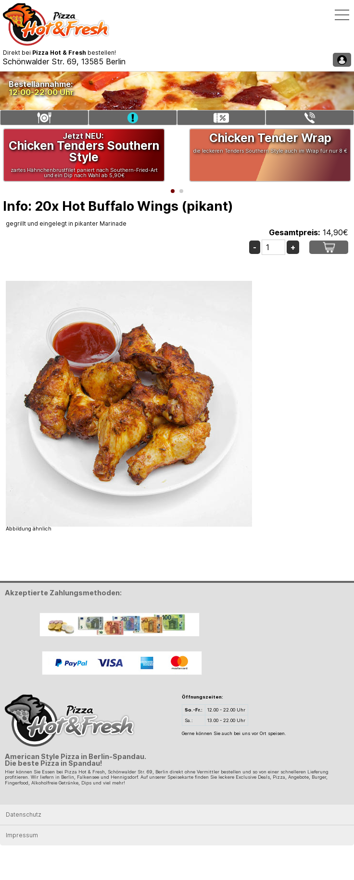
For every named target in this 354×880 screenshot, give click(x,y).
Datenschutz (23, 814)
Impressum (22, 835)
